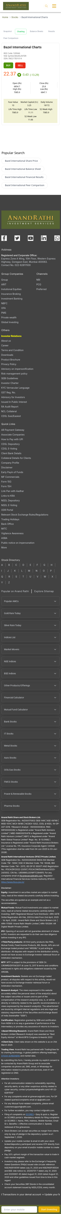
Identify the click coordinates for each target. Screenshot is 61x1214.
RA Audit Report (9, 406)
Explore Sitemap (44, 591)
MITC (4, 528)
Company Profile (10, 462)
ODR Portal (7, 510)
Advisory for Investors (13, 397)
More (4, 547)
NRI (38, 279)
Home (5, 17)
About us (6, 340)
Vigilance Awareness (12, 533)
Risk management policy (14, 373)
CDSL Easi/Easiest (11, 416)
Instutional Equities (11, 289)
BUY (8, 65)
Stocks (14, 17)
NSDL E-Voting (9, 505)
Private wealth (9, 317)
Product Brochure (10, 359)
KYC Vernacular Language (15, 387)
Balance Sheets (36, 31)
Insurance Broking (11, 293)
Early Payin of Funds (12, 472)
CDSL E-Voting (9, 448)
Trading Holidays (10, 519)
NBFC (4, 303)
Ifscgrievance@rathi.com (31, 876)
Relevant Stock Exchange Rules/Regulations (24, 514)
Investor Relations (11, 336)
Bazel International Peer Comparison (24, 185)
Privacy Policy (8, 364)
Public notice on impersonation (17, 542)
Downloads (7, 354)
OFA (3, 308)
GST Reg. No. (8, 392)
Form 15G (6, 481)
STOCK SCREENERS (10, 1056)
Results (51, 31)
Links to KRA (8, 495)
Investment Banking (11, 298)
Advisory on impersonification (17, 368)
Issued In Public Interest (14, 401)
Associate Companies (13, 434)
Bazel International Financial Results (24, 177)
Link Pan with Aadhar (12, 491)
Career (5, 345)
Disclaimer (7, 467)
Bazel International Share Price (21, 160)
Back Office (7, 523)
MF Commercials (10, 476)
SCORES (30, 1114)
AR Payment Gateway (12, 429)
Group (4, 279)
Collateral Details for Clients (16, 458)
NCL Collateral (9, 411)
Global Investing (10, 322)
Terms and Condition (12, 350)
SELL (20, 65)
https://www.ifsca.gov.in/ (12, 882)
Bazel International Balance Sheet (23, 168)
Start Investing (49, 1209)
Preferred (41, 289)
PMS (3, 312)
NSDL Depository (10, 500)
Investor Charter (10, 383)
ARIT (3, 284)
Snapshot (7, 31)
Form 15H (6, 486)
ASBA (4, 538)
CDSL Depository (10, 444)
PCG (38, 284)
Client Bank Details (11, 453)
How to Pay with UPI (12, 439)
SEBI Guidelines (9, 378)
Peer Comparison (10, 38)
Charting (21, 31)
